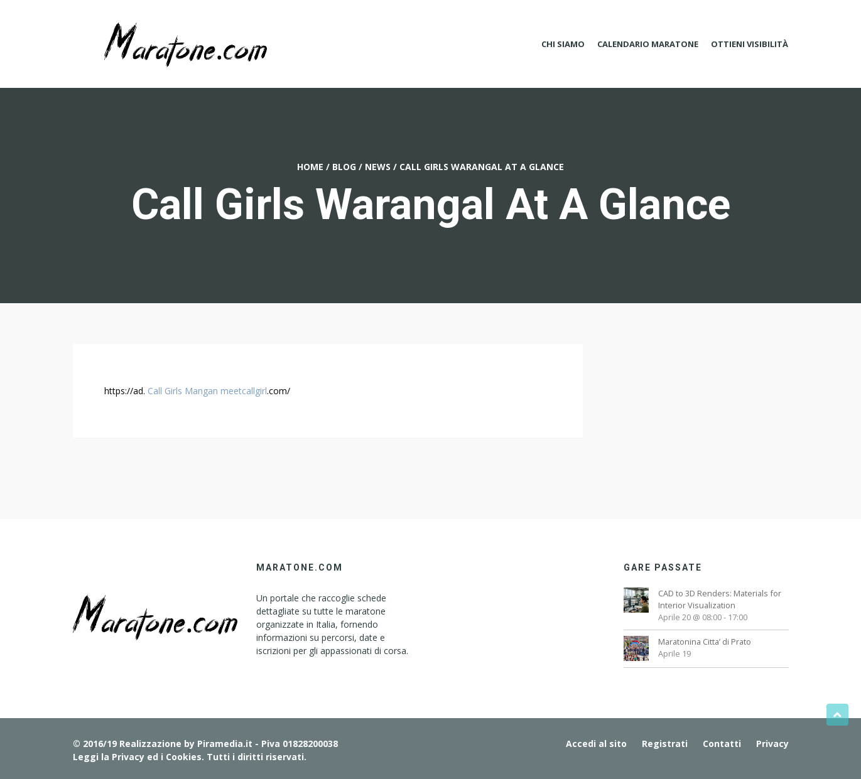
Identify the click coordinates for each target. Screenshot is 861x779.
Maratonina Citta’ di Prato (704, 641)
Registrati (665, 743)
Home (310, 167)
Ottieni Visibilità (749, 44)
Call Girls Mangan (183, 391)
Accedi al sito (596, 743)
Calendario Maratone (647, 44)
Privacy (772, 743)
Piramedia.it (224, 743)
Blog (344, 167)
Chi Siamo (563, 44)
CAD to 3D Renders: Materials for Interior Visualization (719, 599)
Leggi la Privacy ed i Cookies (137, 757)
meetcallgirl (243, 391)
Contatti (722, 743)
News (378, 167)
